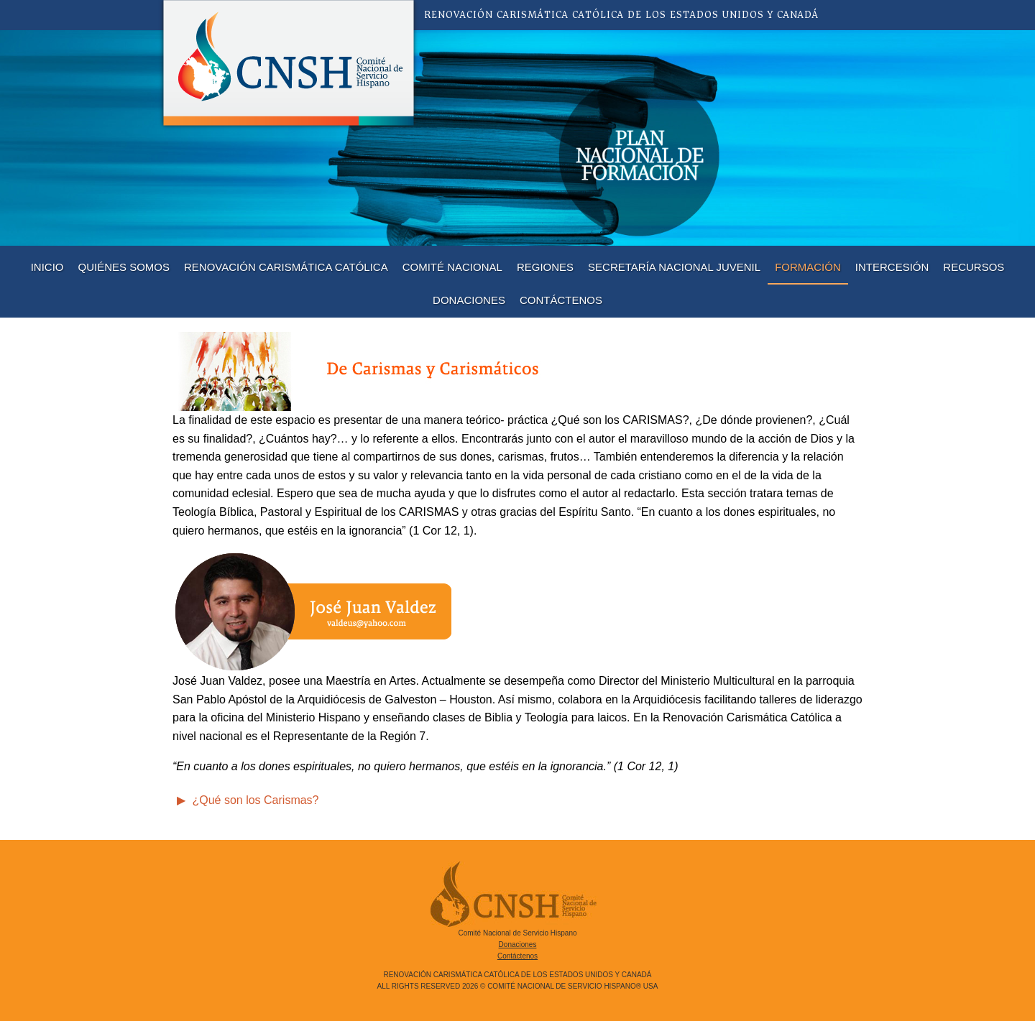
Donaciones (469, 300)
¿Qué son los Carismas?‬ (254, 800)
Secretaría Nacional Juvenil (674, 267)
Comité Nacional (452, 267)
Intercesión (892, 267)
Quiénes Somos (124, 267)
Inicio (47, 267)
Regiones (545, 267)
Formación (808, 267)
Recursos (973, 267)
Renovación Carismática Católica (286, 267)
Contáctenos (561, 300)
